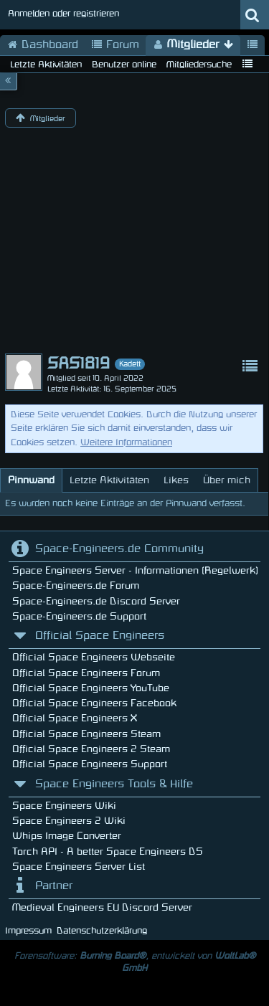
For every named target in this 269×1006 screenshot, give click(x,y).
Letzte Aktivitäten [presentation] (109, 480)
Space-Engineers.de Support (79, 616)
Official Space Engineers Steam (86, 734)
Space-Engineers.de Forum (75, 585)
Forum (115, 45)
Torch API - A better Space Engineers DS (107, 851)
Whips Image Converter (66, 835)
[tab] (31, 480)
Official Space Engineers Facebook (94, 703)
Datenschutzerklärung (102, 930)
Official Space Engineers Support (89, 764)
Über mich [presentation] (226, 480)
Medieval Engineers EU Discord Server (102, 907)
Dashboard (42, 45)
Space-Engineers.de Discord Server (96, 601)
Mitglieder (193, 45)
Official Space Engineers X (74, 718)
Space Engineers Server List (78, 866)
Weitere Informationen (126, 442)
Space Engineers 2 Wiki (69, 820)
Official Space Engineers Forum (86, 673)
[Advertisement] (134, 243)
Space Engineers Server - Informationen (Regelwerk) (135, 570)
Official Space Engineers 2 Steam (91, 749)
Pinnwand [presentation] (31, 480)
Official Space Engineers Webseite (93, 657)
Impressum (28, 930)
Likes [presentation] (176, 480)
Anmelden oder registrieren (63, 13)
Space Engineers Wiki (64, 805)
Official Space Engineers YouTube (90, 688)
